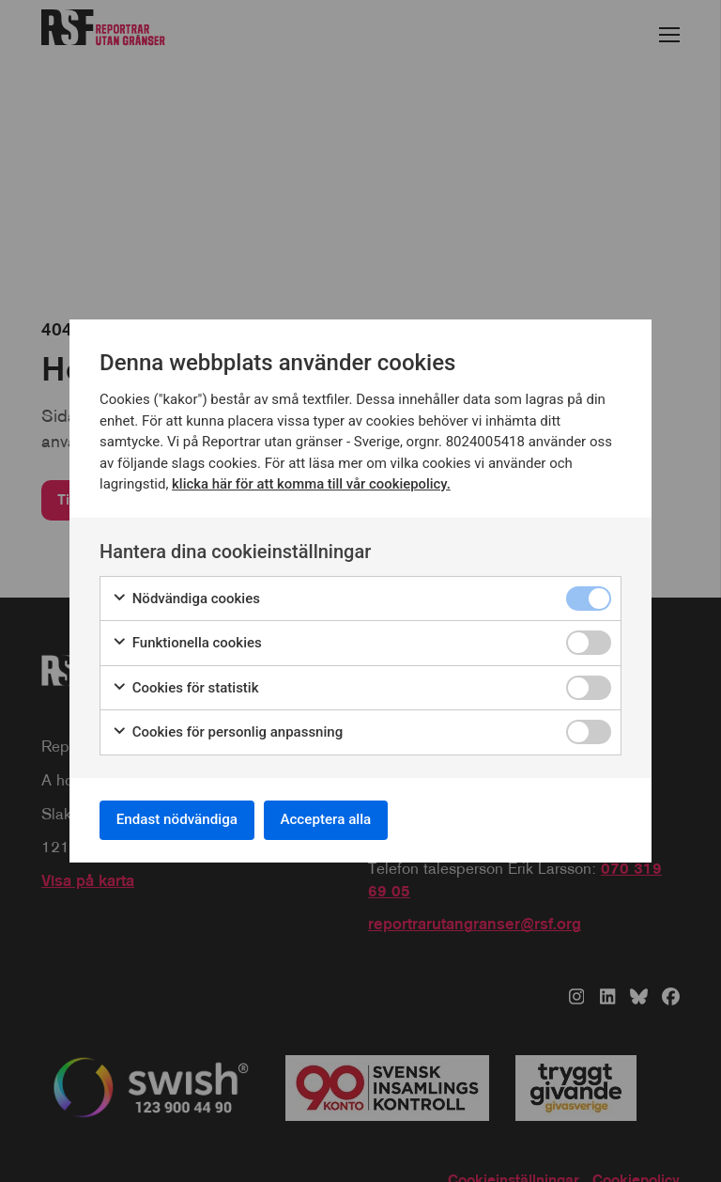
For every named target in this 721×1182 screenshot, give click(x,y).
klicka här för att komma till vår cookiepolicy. (312, 481)
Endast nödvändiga (183, 820)
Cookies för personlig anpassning (227, 730)
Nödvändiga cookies (186, 596)
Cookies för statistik (185, 685)
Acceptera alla (343, 820)
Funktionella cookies (187, 640)
